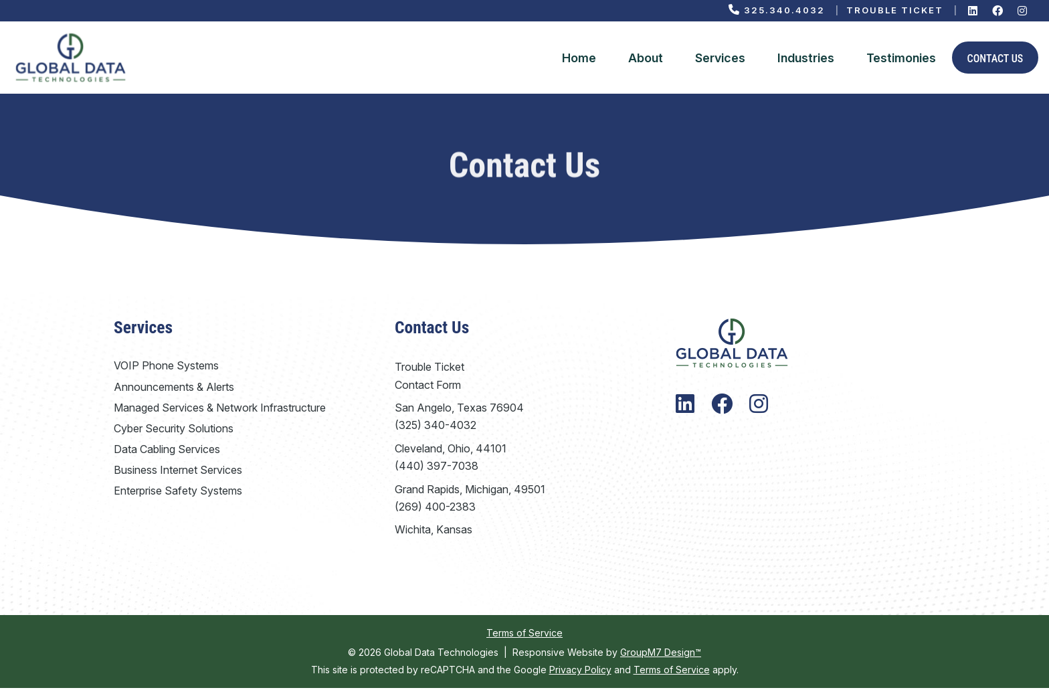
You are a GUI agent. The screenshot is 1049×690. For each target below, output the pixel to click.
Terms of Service (524, 634)
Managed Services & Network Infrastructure (220, 409)
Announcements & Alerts (174, 389)
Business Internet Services (178, 472)
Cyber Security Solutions (173, 430)
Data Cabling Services (167, 451)
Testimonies (901, 59)
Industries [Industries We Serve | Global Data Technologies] (805, 59)
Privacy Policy (580, 671)
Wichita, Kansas (433, 532)
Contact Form (428, 387)
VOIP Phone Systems (166, 368)
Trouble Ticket (894, 10)
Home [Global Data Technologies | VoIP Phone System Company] (579, 59)
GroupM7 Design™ (660, 654)
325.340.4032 (777, 10)
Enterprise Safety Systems (178, 493)
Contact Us (995, 60)
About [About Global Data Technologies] (645, 59)
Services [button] (720, 59)
